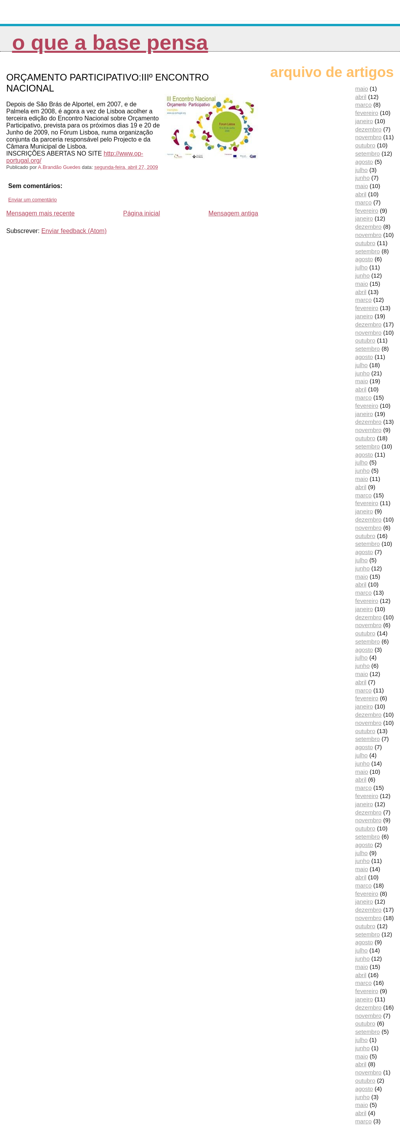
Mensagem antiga (233, 213)
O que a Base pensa (110, 42)
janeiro (364, 121)
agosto (364, 161)
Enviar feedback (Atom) (74, 231)
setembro (367, 153)
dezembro (368, 129)
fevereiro (366, 112)
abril (360, 96)
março (363, 104)
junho (362, 177)
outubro (365, 145)
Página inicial (141, 213)
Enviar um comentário (32, 200)
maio (361, 88)
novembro (368, 137)
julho (361, 170)
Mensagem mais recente (40, 213)
